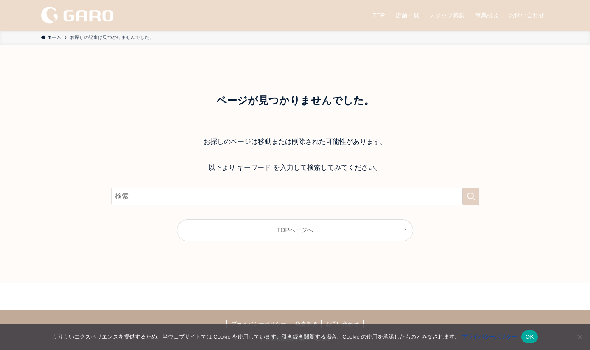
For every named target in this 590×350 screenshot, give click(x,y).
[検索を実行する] (470, 196)
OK (530, 336)
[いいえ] (579, 337)
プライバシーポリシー (489, 336)
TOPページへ (295, 230)
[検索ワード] (295, 196)
